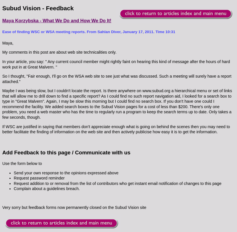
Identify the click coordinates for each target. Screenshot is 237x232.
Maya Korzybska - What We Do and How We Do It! (56, 20)
